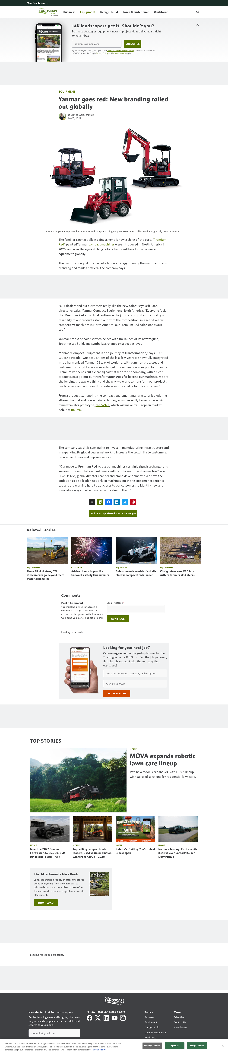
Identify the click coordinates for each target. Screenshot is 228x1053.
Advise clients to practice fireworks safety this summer (90, 573)
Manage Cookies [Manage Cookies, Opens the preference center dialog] (152, 1045)
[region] (114, 1046)
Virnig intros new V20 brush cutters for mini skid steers (178, 573)
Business (76, 567)
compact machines (101, 244)
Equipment (67, 91)
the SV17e (102, 405)
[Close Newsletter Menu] (198, 25)
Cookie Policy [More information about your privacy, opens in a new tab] (99, 1049)
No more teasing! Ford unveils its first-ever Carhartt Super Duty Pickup (177, 852)
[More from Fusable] (114, 3)
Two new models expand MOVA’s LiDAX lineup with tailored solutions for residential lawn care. (163, 774)
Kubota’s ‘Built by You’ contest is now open (135, 851)
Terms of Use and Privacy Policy (120, 50)
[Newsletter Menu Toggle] (198, 12)
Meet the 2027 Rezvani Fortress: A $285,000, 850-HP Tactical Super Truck (48, 852)
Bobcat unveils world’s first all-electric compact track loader (136, 573)
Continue (118, 618)
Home (133, 749)
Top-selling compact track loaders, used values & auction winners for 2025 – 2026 (92, 852)
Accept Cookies (197, 1045)
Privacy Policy (102, 53)
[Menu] (30, 12)
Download (46, 899)
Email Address (116, 602)
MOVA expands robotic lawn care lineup (163, 759)
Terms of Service (119, 53)
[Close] (222, 1045)
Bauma (76, 410)
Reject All (174, 1045)
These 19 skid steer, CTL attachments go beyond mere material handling (45, 575)
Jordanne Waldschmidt (81, 114)
